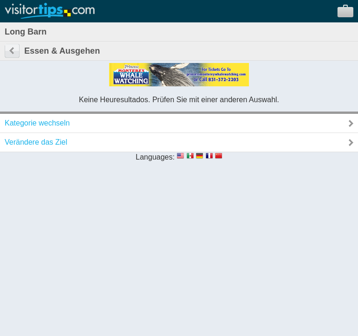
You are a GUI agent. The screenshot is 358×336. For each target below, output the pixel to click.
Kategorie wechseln (37, 123)
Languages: (155, 157)
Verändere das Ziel (36, 142)
